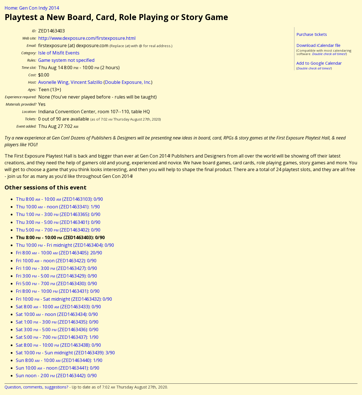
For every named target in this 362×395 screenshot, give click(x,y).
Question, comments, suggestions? (36, 387)
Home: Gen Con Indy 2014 (32, 8)
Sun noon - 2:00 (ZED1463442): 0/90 (56, 375)
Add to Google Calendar (319, 63)
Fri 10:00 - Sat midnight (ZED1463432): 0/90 (64, 299)
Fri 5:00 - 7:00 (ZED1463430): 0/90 (56, 283)
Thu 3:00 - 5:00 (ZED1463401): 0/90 (58, 222)
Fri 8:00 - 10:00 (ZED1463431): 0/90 (58, 291)
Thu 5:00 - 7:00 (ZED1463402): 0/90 (58, 230)
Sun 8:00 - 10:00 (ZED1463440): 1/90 (59, 360)
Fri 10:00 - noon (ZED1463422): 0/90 (56, 260)
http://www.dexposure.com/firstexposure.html (86, 38)
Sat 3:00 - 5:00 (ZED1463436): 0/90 (57, 329)
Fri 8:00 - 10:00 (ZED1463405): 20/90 (59, 253)
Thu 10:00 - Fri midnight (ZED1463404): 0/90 (65, 245)
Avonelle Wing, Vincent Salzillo (70, 82)
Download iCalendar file (318, 45)
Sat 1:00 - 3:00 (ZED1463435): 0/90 (57, 322)
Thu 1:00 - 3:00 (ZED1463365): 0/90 (58, 214)
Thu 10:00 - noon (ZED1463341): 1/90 (58, 207)
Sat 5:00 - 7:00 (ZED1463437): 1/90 (57, 337)
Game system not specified (66, 60)
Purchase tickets (311, 34)
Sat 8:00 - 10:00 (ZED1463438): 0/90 (58, 345)
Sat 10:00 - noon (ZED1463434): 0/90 (57, 314)
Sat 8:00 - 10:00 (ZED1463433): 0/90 (58, 307)
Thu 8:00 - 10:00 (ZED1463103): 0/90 (59, 199)
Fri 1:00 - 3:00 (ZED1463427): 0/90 (56, 268)
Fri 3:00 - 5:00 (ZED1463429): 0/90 (56, 276)
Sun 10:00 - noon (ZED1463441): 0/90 (57, 368)
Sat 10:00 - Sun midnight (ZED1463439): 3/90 (65, 353)
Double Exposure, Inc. (128, 82)
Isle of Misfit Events (58, 53)
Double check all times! (329, 54)
